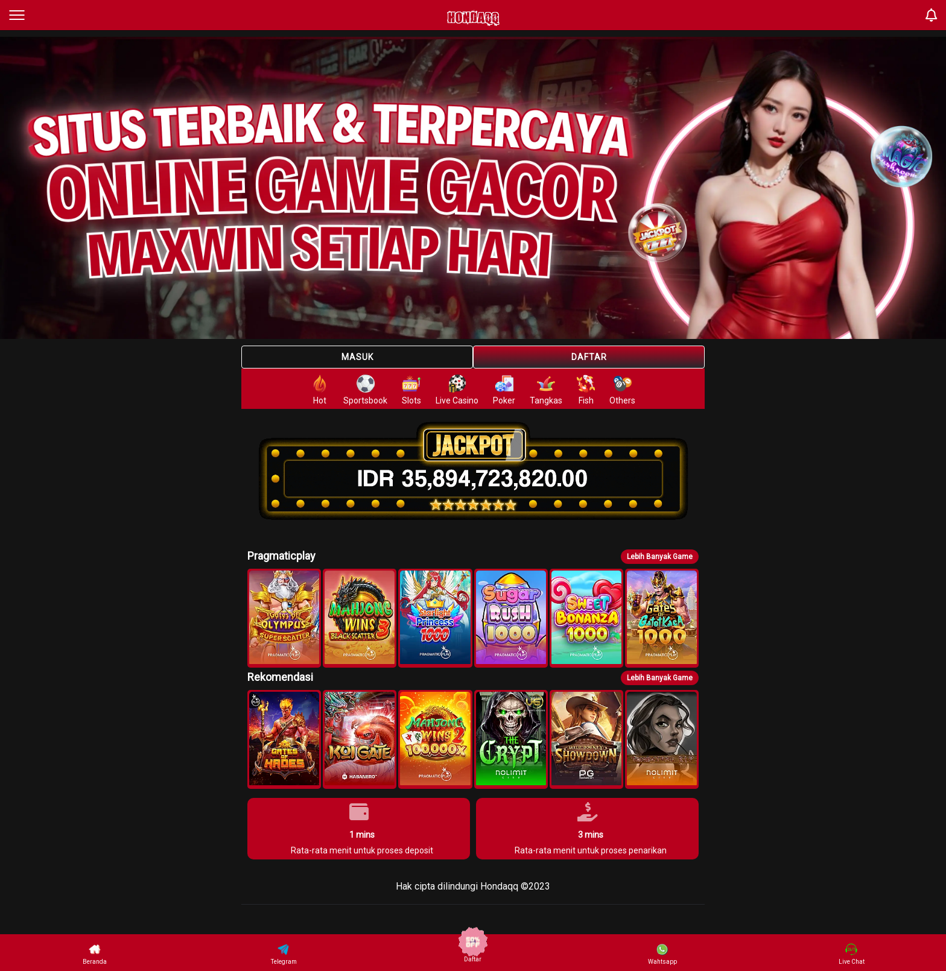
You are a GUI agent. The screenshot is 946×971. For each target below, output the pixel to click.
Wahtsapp (662, 954)
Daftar (589, 357)
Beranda (95, 954)
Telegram (284, 954)
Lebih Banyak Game (660, 556)
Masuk (357, 357)
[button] (284, 618)
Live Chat (852, 954)
